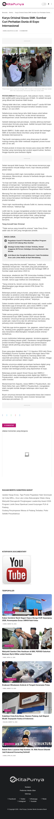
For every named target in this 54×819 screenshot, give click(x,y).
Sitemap (28, 794)
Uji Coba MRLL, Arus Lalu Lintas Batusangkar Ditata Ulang (26, 498)
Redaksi (28, 787)
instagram (22, 801)
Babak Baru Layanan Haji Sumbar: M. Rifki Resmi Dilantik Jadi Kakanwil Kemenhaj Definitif (26, 751)
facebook (12, 799)
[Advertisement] (18, 532)
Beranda (4, 12)
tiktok (44, 799)
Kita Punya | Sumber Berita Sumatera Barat (33, 809)
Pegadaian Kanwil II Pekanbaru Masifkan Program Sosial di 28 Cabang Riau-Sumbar (27, 242)
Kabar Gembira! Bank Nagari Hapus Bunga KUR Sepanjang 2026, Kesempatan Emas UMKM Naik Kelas (27, 619)
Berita (11, 12)
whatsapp (33, 799)
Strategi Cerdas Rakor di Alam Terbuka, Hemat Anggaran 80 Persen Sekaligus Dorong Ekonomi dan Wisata (28, 249)
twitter (23, 799)
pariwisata (9, 645)
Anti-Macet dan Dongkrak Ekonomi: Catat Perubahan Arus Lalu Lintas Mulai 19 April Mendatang (28, 256)
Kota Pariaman (10, 679)
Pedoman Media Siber (28, 790)
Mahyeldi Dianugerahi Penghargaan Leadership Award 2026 (26, 501)
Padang (8, 710)
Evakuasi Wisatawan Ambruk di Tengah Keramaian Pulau (26, 685)
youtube (34, 801)
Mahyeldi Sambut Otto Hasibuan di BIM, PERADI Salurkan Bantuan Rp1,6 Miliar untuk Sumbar (26, 652)
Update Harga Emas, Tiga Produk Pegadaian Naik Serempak (27, 495)
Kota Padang (9, 612)
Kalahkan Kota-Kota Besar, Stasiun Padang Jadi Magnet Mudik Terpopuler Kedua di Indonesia (25, 717)
